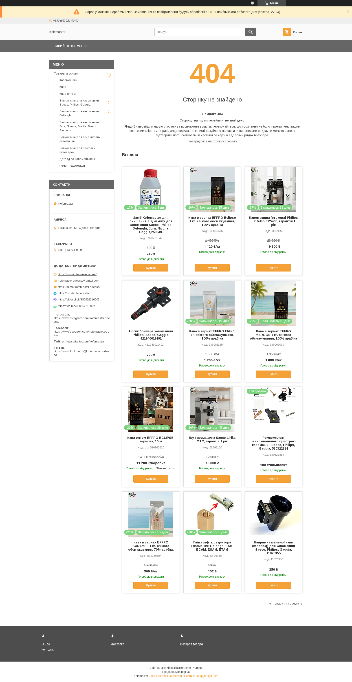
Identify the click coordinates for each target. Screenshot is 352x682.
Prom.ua (197, 667)
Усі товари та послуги (283, 603)
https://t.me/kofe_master (73, 293)
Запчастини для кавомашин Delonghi (79, 113)
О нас (46, 644)
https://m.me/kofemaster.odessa (79, 287)
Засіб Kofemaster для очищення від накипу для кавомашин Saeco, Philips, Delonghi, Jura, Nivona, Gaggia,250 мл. (151, 225)
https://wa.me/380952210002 (76, 306)
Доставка (117, 644)
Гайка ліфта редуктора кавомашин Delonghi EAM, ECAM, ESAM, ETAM (212, 546)
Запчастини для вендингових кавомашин (79, 139)
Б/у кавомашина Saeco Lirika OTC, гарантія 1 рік (212, 439)
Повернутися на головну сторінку (212, 141)
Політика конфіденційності (201, 676)
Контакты (48, 649)
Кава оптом (67, 93)
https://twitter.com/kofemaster (85, 341)
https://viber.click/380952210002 (78, 299)
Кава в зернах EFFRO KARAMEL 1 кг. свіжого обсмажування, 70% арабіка (151, 546)
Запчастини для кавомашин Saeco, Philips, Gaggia (79, 102)
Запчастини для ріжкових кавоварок (77, 150)
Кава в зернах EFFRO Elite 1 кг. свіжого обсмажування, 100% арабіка (212, 334)
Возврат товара (191, 644)
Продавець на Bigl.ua (176, 671)
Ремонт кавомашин (72, 165)
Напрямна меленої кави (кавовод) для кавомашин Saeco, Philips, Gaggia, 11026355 (273, 548)
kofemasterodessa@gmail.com (78, 280)
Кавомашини (68, 80)
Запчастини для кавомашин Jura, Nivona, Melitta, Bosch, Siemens (79, 126)
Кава (62, 86)
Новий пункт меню (70, 46)
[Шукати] (250, 32)
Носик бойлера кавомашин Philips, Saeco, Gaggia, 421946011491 (151, 334)
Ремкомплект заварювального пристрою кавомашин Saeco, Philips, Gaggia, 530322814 (273, 443)
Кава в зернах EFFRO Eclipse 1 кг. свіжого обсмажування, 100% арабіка (212, 221)
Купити (151, 267)
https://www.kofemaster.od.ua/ (77, 274)
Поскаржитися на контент (166, 676)
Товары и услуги (66, 73)
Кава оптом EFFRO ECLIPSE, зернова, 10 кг (150, 439)
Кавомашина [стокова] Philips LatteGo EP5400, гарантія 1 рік (273, 221)
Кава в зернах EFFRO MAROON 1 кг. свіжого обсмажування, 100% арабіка (273, 334)
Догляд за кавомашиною (77, 159)
